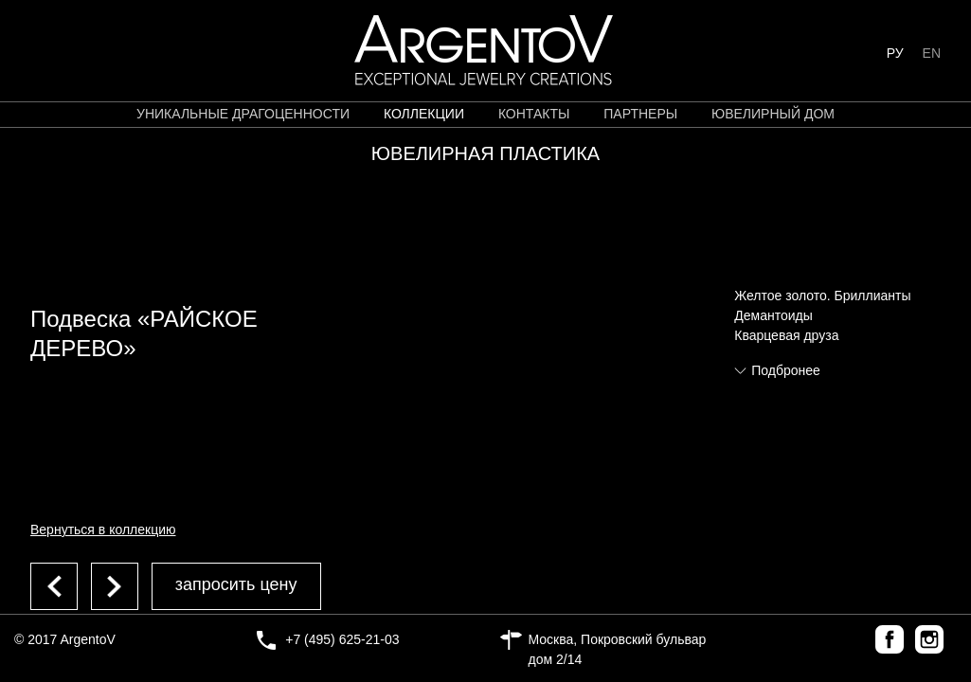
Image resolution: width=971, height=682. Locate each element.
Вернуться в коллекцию (103, 529)
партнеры (640, 113)
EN (932, 53)
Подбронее (785, 370)
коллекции (424, 113)
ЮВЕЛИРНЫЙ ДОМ (773, 113)
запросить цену (236, 584)
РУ (895, 53)
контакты (534, 113)
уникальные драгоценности (243, 113)
